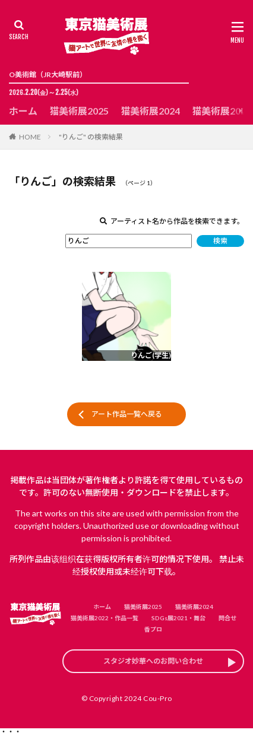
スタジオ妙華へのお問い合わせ (153, 660)
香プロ (153, 629)
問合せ (227, 617)
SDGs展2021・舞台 (178, 617)
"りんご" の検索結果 (91, 136)
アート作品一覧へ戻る (126, 414)
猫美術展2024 (150, 110)
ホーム (23, 110)
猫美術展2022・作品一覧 (104, 617)
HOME (30, 136)
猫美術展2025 (79, 110)
